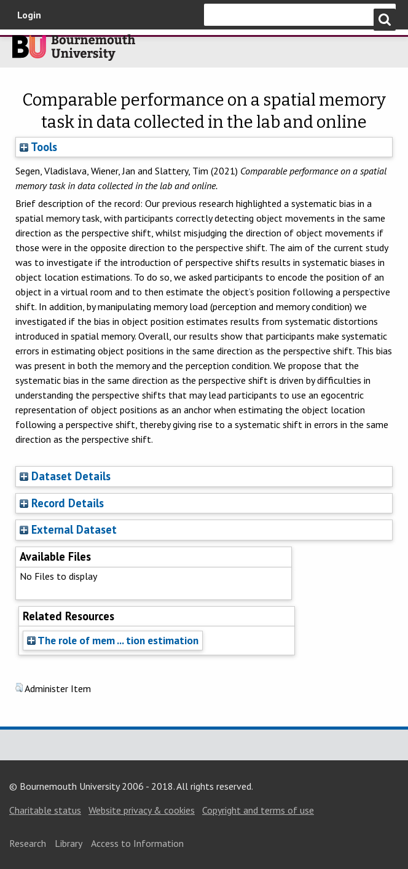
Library (68, 843)
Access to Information (137, 843)
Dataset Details (71, 476)
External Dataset (74, 529)
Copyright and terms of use (258, 810)
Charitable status (45, 810)
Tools (38, 146)
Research (27, 843)
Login (29, 15)
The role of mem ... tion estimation (112, 640)
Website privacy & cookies (141, 810)
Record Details (67, 503)
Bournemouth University (73, 51)
